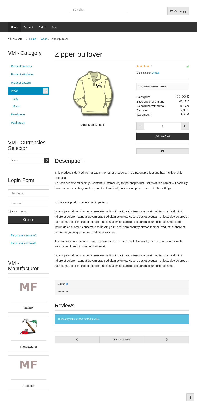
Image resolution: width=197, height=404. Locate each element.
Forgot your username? (24, 235)
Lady (15, 98)
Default (155, 72)
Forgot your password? (23, 243)
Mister (16, 106)
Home (14, 27)
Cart (54, 27)
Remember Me (17, 211)
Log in (28, 219)
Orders (42, 27)
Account (28, 27)
